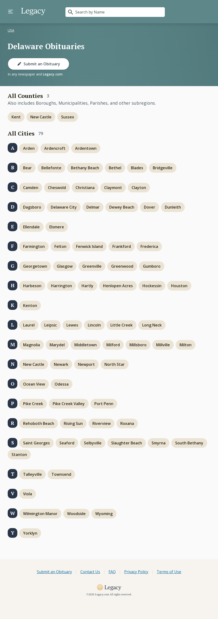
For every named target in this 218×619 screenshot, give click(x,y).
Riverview (101, 423)
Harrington (61, 285)
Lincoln (94, 325)
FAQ (112, 571)
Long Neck (152, 325)
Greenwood (122, 266)
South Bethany (189, 443)
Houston (179, 285)
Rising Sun (73, 423)
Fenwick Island (89, 246)
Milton (186, 344)
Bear (27, 167)
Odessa (62, 384)
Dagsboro (32, 207)
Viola (27, 494)
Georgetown (35, 266)
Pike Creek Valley (69, 403)
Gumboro (151, 266)
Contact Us (90, 571)
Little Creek (121, 325)
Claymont (113, 187)
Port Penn (103, 403)
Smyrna (159, 443)
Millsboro (138, 344)
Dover (149, 207)
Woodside (76, 513)
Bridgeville (163, 167)
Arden (29, 148)
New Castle (40, 117)
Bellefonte (51, 167)
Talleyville (32, 474)
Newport (86, 364)
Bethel (115, 167)
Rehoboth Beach (38, 423)
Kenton (30, 305)
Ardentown (85, 148)
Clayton (139, 187)
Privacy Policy (136, 571)
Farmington (34, 246)
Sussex (67, 117)
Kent (16, 117)
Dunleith (173, 207)
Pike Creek (33, 403)
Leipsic (50, 325)
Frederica (149, 246)
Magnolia (31, 344)
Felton (60, 246)
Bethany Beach (85, 167)
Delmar (93, 207)
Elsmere (56, 227)
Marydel (57, 344)
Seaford (66, 443)
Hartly (87, 285)
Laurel (29, 325)
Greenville (92, 266)
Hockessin (151, 285)
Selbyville (93, 443)
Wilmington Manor (40, 513)
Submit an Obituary (38, 64)
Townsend (61, 474)
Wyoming (104, 513)
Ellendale (31, 227)
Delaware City (64, 207)
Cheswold (57, 187)
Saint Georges (36, 443)
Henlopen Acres (118, 285)
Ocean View (34, 384)
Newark (61, 364)
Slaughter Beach (126, 443)
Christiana (85, 187)
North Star (114, 364)
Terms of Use (169, 571)
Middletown (85, 344)
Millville (163, 344)
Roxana (127, 423)
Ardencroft (54, 148)
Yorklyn (30, 533)
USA (11, 30)
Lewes (72, 325)
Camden (30, 187)
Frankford (121, 246)
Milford (113, 344)
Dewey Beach (121, 207)
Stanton (19, 454)
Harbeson (32, 285)
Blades (137, 167)
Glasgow (65, 266)
